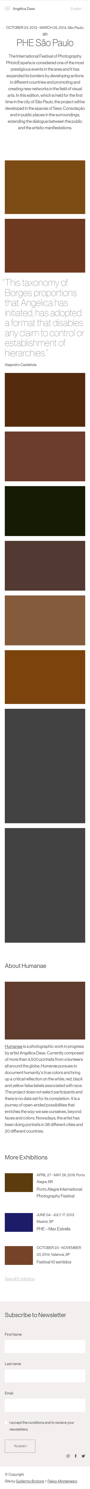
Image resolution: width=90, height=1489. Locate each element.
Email (9, 1393)
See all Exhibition (20, 1278)
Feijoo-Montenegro (62, 1481)
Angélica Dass (24, 8)
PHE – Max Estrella (53, 1228)
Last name (13, 1363)
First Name (13, 1334)
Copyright (16, 1474)
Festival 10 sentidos (54, 1261)
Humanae (13, 1046)
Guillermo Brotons (30, 1481)
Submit (20, 1446)
